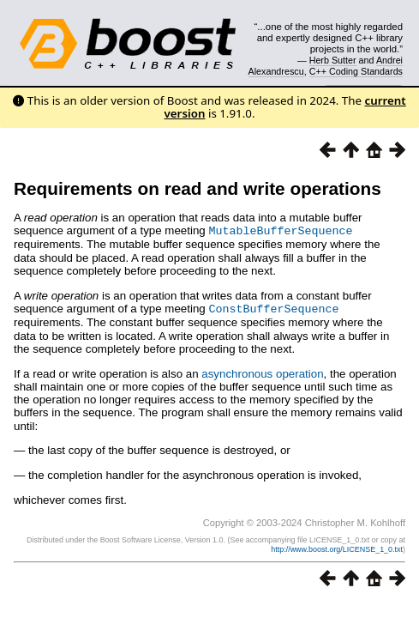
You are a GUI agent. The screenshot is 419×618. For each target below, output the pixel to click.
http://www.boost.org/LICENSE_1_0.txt (337, 547)
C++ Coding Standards (356, 71)
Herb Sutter (332, 60)
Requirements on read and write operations (197, 188)
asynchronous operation (262, 372)
